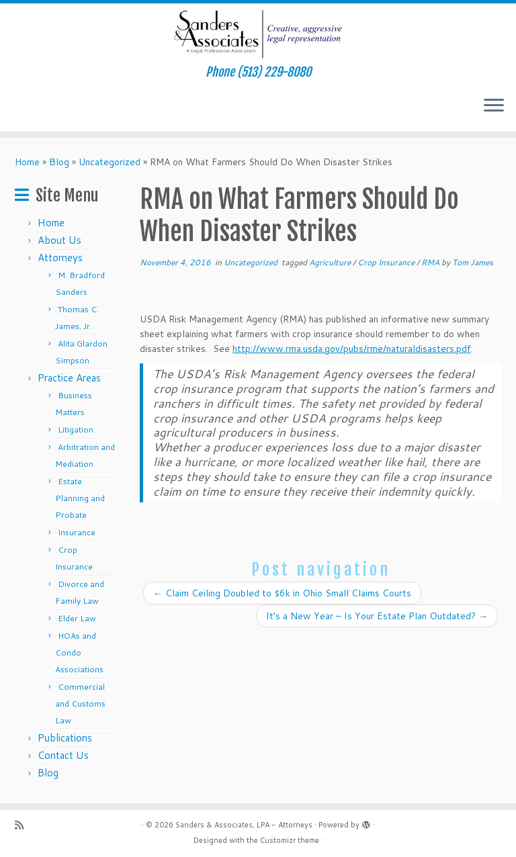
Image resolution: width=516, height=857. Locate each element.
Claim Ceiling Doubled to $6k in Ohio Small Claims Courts (282, 593)
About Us (59, 240)
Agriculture (331, 262)
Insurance (76, 532)
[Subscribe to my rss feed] (23, 825)
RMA (431, 262)
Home (27, 162)
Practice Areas (69, 378)
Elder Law (77, 618)
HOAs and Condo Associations (79, 652)
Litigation (75, 429)
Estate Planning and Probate (80, 498)
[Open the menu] (494, 107)
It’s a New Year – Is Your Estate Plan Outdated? (377, 616)
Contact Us (63, 755)
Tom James (472, 262)
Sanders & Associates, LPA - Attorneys (243, 824)
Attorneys (60, 258)
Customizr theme (289, 840)
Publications (65, 738)
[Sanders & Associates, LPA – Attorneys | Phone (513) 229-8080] (258, 34)
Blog (59, 162)
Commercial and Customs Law (80, 703)
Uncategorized (109, 162)
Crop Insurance (387, 262)
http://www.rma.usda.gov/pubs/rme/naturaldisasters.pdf (351, 348)
